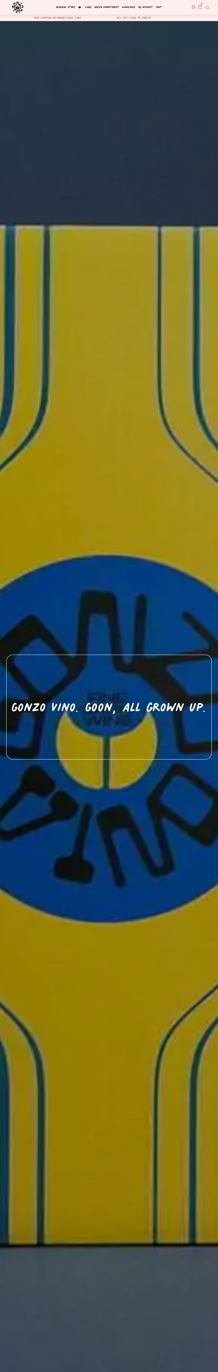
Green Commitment (106, 7)
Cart (159, 7)
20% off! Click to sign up (134, 18)
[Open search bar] (207, 7)
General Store (69, 7)
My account (145, 7)
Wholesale (128, 7)
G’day (88, 7)
